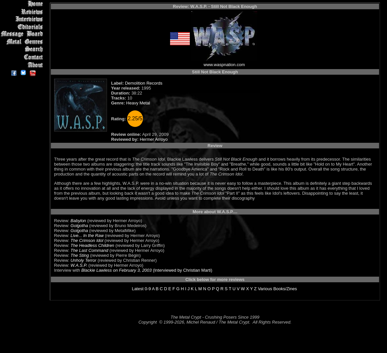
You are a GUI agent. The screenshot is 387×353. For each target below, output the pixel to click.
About (23, 64)
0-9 (148, 288)
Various (265, 288)
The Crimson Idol (87, 240)
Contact (23, 57)
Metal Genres (23, 42)
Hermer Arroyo (154, 139)
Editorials (23, 26)
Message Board (23, 34)
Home (23, 4)
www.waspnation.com (224, 64)
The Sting (80, 255)
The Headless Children (92, 245)
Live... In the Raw (87, 235)
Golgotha (79, 225)
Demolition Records (143, 83)
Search (23, 49)
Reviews (23, 11)
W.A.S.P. (79, 265)
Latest (137, 288)
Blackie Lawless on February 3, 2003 (116, 270)
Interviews (23, 19)
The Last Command (89, 250)
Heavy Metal (138, 102)
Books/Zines (285, 288)
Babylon (78, 220)
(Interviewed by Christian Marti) (182, 270)
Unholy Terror (83, 260)
